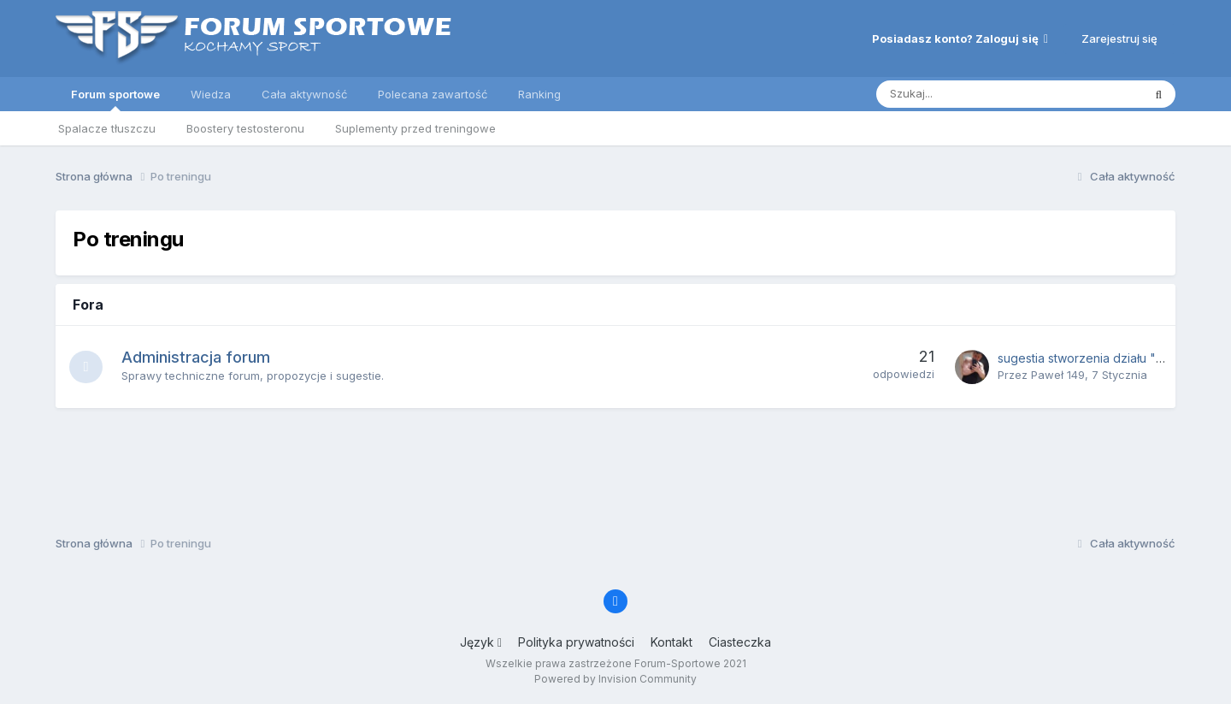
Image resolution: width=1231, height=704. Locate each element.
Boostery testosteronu (245, 128)
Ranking (539, 94)
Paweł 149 (1058, 375)
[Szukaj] (969, 94)
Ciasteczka (740, 642)
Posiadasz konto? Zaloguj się (960, 38)
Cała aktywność (304, 94)
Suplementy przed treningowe (415, 128)
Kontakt (671, 642)
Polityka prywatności (576, 642)
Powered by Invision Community (615, 678)
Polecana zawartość (432, 94)
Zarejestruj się (1119, 38)
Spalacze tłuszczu (107, 128)
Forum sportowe (115, 99)
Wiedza (211, 94)
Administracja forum (196, 357)
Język (481, 642)
